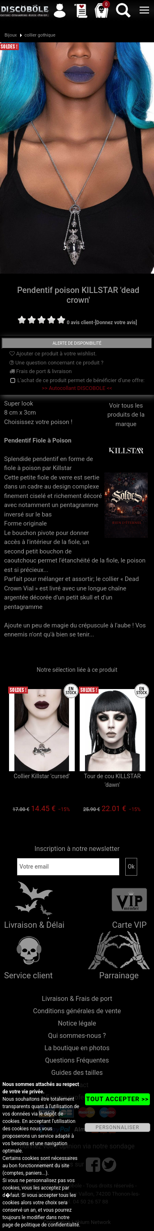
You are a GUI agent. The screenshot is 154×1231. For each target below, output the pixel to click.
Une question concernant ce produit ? (56, 363)
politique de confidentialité (50, 1225)
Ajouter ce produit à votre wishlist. (53, 353)
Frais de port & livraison (40, 371)
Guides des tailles (77, 1073)
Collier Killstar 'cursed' (41, 776)
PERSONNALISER (117, 1127)
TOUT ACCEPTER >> (117, 1099)
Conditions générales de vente (77, 1011)
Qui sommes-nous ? (77, 1036)
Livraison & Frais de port (77, 999)
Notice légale (77, 1023)
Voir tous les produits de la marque (126, 428)
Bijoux (11, 35)
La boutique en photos (76, 1048)
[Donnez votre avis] (116, 322)
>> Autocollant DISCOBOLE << (77, 388)
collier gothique (39, 35)
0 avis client (80, 322)
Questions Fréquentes (77, 1060)
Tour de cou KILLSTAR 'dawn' (112, 780)
